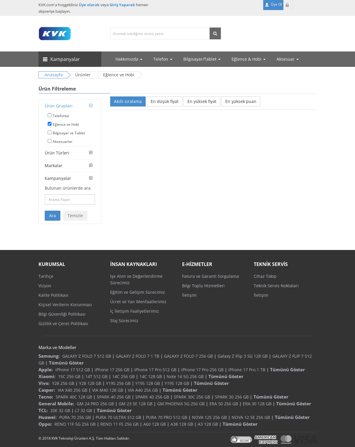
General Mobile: (56, 403)
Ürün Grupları (59, 106)
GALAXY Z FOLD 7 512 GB (86, 356)
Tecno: (45, 397)
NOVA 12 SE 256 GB (251, 417)
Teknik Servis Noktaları (276, 285)
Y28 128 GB (90, 383)
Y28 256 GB (63, 383)
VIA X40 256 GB (72, 390)
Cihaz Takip (265, 276)
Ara (52, 215)
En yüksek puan (240, 101)
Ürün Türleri (57, 153)
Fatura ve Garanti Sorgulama (210, 276)
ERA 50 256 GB (223, 403)
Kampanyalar (58, 178)
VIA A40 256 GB (143, 390)
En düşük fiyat (165, 101)
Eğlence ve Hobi (66, 124)
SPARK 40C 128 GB (74, 397)
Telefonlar (61, 115)
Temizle (75, 215)
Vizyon (44, 285)
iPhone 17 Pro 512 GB (155, 369)
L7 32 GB (83, 410)
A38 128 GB (182, 424)
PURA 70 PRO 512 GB (166, 417)
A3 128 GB (208, 424)
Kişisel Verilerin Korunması (65, 304)
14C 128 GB (150, 376)
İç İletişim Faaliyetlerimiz (134, 311)
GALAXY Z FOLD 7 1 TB (137, 356)
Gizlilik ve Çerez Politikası (63, 323)
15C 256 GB (69, 376)
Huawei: (47, 417)
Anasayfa (54, 75)
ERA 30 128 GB (257, 403)
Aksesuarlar (63, 141)
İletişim (189, 295)
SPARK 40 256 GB (114, 397)
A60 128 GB (154, 424)
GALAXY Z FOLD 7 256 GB (188, 356)
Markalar (53, 165)
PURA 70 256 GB (75, 417)
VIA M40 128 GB (107, 390)
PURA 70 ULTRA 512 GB (118, 417)
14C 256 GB (123, 376)
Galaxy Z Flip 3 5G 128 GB (243, 356)
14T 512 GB (96, 376)
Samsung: (49, 356)
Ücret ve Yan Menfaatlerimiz (138, 301)
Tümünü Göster (66, 363)
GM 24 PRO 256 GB (95, 403)
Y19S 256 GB (118, 383)
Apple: (45, 369)
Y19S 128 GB (147, 383)
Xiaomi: (46, 376)
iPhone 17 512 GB (72, 369)
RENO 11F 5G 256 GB (75, 424)
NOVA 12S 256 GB (209, 417)
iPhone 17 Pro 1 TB (246, 369)
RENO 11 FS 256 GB (119, 424)
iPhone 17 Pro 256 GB (202, 369)
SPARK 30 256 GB (232, 397)
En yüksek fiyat (201, 101)
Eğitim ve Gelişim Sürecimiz (137, 292)
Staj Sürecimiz (124, 320)
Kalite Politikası (53, 295)
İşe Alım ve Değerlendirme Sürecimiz (136, 279)
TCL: (43, 410)
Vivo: (43, 383)
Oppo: (45, 424)
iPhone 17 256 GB (112, 369)
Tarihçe (45, 276)
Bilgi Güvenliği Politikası (62, 314)
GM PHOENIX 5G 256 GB (181, 403)
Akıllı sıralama (128, 101)
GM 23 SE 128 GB (135, 403)
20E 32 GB (60, 410)
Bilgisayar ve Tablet (69, 132)
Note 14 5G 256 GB (185, 376)
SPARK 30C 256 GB (192, 397)
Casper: (46, 390)
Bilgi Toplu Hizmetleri (203, 285)
